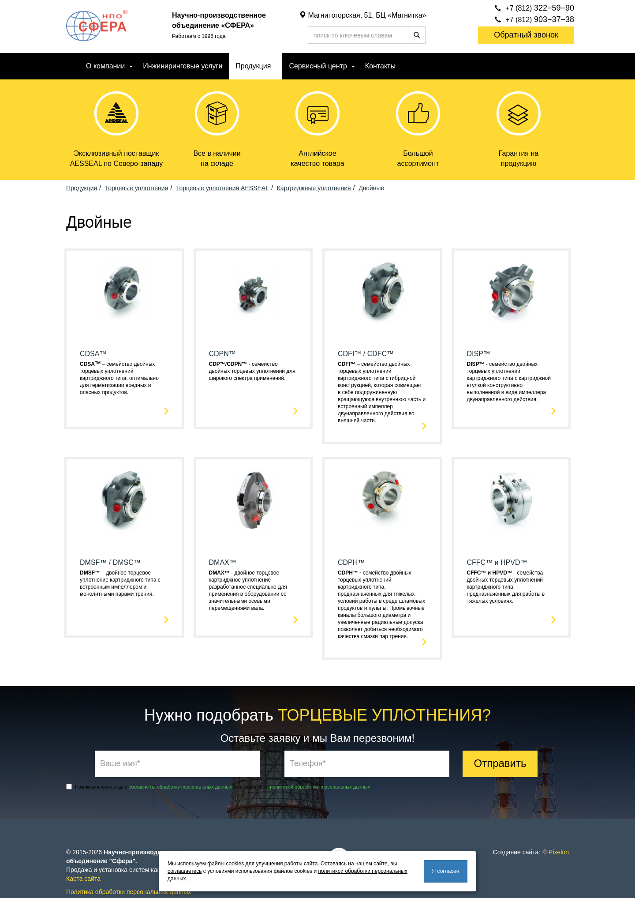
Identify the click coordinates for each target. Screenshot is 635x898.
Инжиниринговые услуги (182, 66)
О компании (105, 66)
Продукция (253, 66)
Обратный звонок (526, 34)
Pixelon (559, 852)
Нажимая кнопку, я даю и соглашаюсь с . (218, 786)
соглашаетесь (185, 871)
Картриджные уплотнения (314, 188)
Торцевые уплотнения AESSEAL (222, 188)
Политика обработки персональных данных (128, 891)
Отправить (500, 763)
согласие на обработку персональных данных (180, 786)
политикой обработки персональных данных (320, 786)
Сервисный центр (318, 66)
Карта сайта (83, 878)
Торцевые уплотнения (136, 188)
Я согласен (445, 871)
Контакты (380, 66)
